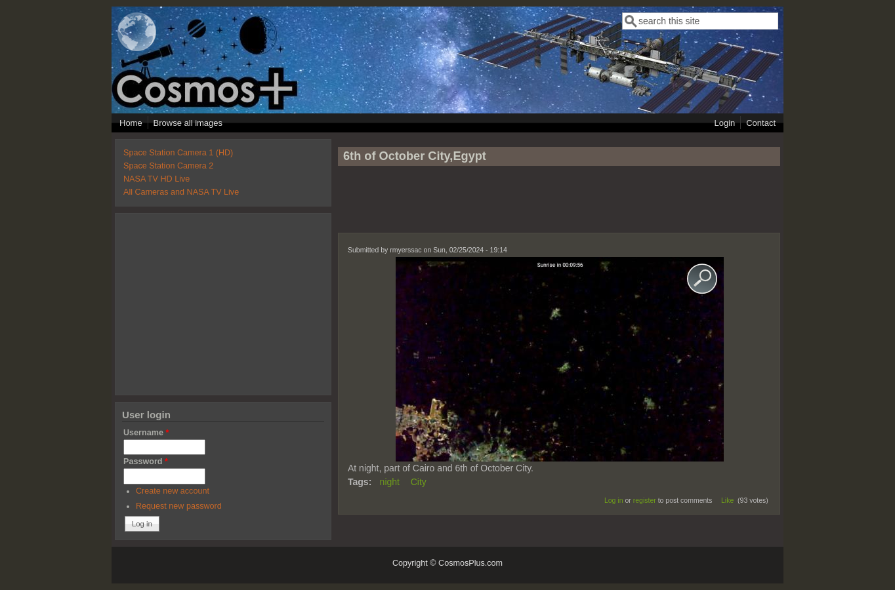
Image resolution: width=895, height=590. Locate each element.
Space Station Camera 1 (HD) (178, 152)
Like (727, 500)
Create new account (172, 491)
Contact (761, 123)
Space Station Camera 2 (168, 165)
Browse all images (188, 123)
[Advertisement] (559, 205)
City (419, 482)
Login (724, 123)
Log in (613, 500)
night (390, 482)
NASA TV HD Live (156, 179)
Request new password (179, 506)
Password (145, 461)
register (644, 500)
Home (130, 123)
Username (146, 432)
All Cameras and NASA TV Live (181, 192)
